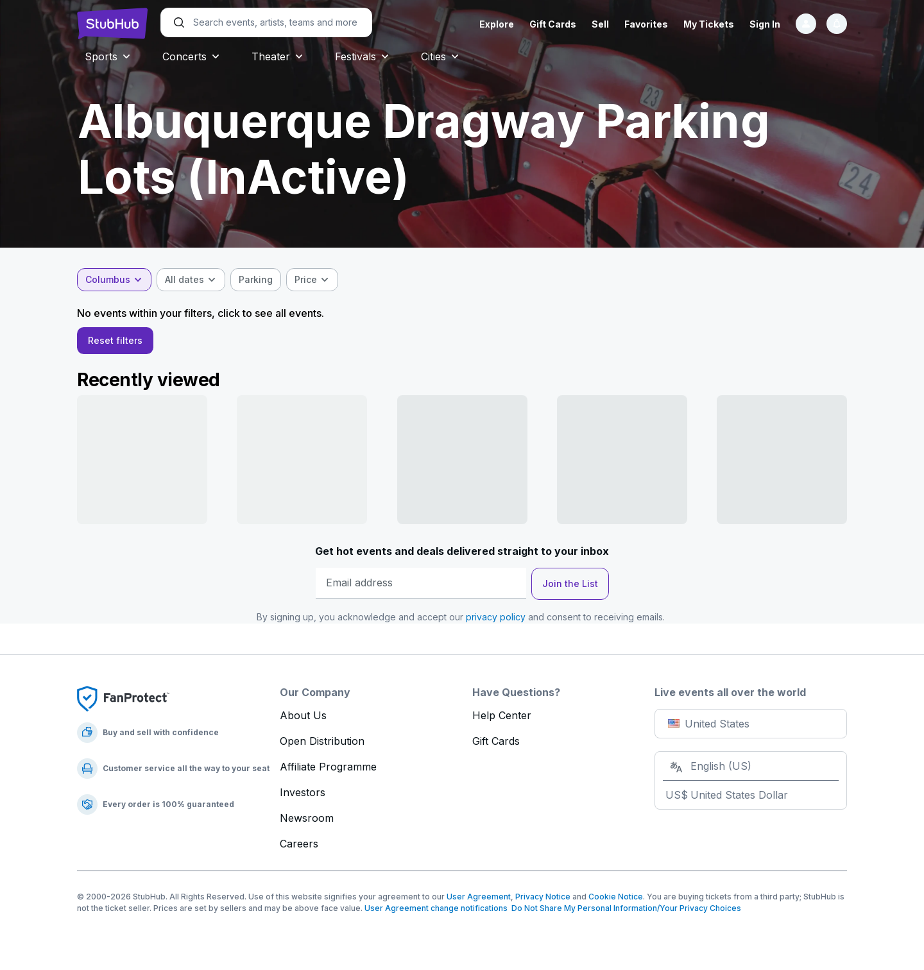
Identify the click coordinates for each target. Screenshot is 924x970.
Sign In (764, 24)
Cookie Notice (615, 900)
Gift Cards (552, 24)
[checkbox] (255, 279)
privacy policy (496, 620)
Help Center (501, 719)
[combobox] (114, 279)
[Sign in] (806, 23)
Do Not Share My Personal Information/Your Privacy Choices (624, 912)
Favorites (646, 24)
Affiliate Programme (328, 770)
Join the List (570, 587)
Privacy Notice (542, 900)
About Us (303, 719)
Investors (302, 796)
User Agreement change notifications (436, 912)
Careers (299, 847)
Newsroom (307, 821)
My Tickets (708, 24)
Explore (496, 24)
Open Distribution (322, 744)
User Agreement (479, 900)
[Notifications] (836, 23)
